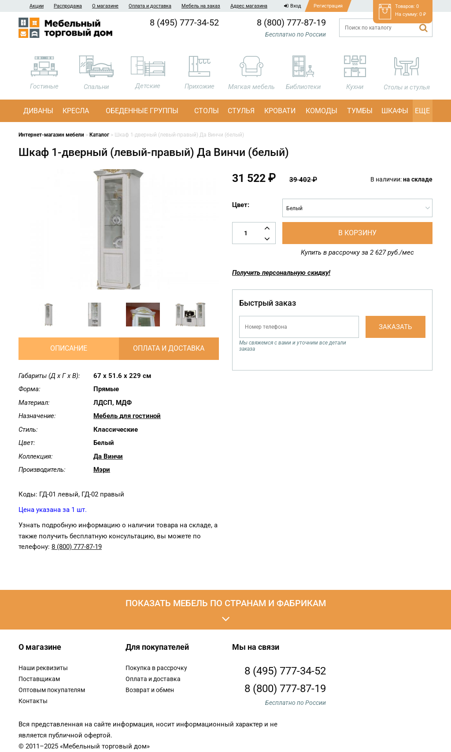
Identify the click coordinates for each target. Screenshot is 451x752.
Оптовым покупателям (51, 689)
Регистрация (328, 6)
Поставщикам (39, 678)
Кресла (76, 111)
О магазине (105, 6)
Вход (292, 6)
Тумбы (360, 111)
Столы (206, 111)
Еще (422, 111)
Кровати (280, 111)
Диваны (38, 111)
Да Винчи (108, 456)
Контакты (33, 700)
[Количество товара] (254, 233)
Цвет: (240, 205)
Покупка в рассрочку (156, 667)
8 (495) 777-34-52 (184, 22)
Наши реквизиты (43, 667)
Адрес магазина (248, 6)
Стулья (241, 111)
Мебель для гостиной (127, 416)
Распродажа (68, 6)
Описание (68, 348)
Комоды (321, 111)
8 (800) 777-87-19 (291, 22)
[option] (48, 314)
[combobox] (357, 208)
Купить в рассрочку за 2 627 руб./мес (357, 252)
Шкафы (394, 111)
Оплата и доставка (150, 6)
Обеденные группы (142, 111)
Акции (37, 6)
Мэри (101, 470)
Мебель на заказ (200, 6)
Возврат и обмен (150, 689)
